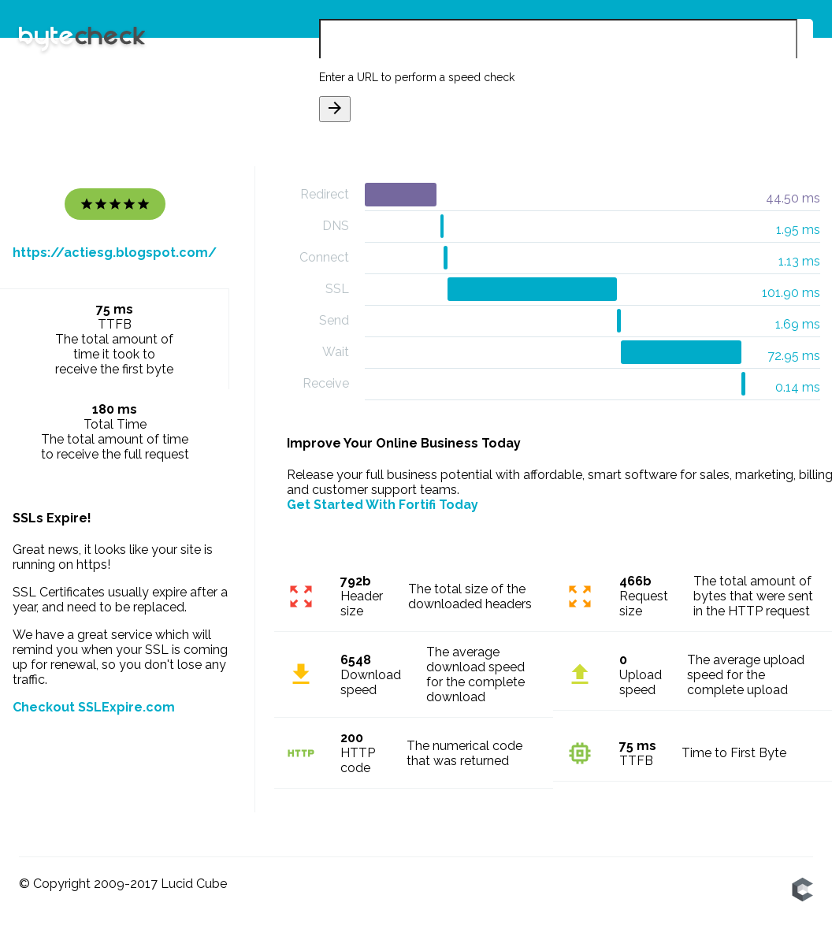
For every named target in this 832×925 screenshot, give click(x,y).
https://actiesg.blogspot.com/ (115, 252)
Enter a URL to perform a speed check (416, 77)
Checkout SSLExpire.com (94, 707)
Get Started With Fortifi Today (382, 504)
